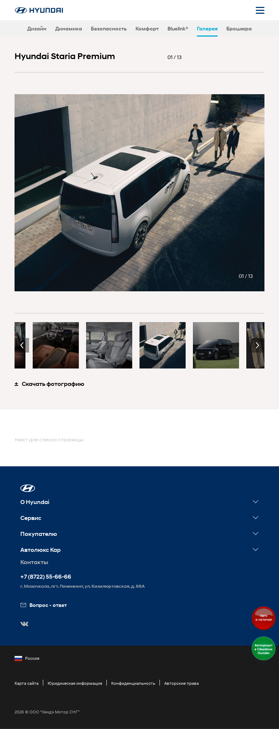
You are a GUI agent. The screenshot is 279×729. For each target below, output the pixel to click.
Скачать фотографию (49, 383)
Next (257, 345)
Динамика (68, 28)
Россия (27, 658)
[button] (27, 488)
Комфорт (147, 28)
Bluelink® (177, 28)
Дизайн (36, 28)
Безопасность (109, 28)
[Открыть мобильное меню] (260, 10)
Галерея (207, 28)
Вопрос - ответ (43, 605)
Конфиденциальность (133, 683)
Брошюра (239, 28)
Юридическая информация (75, 683)
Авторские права (181, 683)
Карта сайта (27, 683)
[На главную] (39, 10)
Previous (22, 345)
